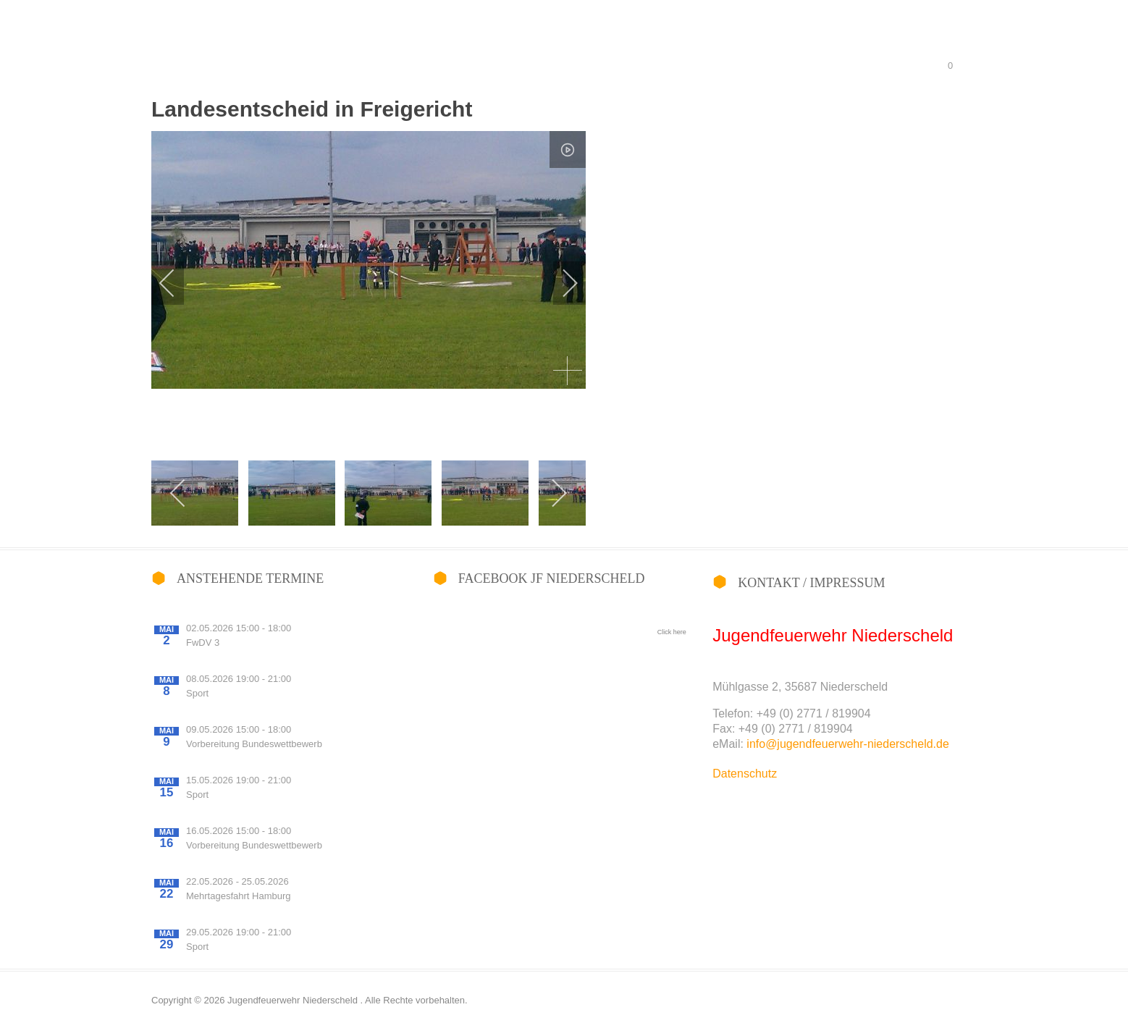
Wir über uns (683, 38)
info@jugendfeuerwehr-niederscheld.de (847, 744)
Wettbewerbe (772, 38)
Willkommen (513, 38)
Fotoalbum (598, 38)
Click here (671, 632)
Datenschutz (744, 773)
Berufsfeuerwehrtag (875, 38)
